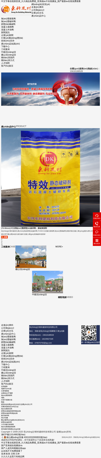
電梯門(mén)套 (6, 389)
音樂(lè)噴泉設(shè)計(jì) (9, 406)
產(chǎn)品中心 (38, 16)
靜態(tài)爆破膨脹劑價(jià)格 (11, 411)
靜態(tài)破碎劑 (6, 422)
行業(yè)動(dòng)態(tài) (12, 38)
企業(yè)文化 (37, 13)
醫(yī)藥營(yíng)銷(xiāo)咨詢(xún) (12, 420)
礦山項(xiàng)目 (8, 55)
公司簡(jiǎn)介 (38, 10)
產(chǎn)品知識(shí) (10, 44)
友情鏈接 (4, 386)
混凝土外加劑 (7, 30)
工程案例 (5, 49)
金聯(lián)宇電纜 (7, 393)
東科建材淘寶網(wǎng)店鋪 (10, 429)
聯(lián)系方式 (7, 60)
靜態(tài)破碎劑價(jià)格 (9, 413)
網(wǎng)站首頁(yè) (40, 4)
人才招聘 (5, 63)
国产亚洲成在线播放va (11, 445)
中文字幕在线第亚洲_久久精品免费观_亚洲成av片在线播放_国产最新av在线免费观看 (41, 1)
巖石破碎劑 (5, 415)
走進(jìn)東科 (37, 7)
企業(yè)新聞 (7, 35)
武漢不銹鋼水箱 (6, 400)
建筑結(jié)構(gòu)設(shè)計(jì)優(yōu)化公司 (16, 404)
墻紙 (2, 398)
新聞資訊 (5, 32)
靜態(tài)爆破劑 (8, 24)
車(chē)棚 (4, 418)
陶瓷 (2, 402)
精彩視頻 (62, 297)
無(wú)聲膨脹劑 (8, 18)
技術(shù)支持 (7, 41)
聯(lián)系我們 (7, 57)
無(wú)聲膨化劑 (6, 409)
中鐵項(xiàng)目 (8, 52)
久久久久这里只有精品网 (12, 456)
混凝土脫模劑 (7, 27)
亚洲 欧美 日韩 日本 (10, 454)
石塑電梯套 (5, 391)
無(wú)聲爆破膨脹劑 (8, 427)
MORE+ (59, 247)
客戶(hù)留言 (7, 66)
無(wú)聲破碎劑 (8, 21)
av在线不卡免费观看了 (11, 451)
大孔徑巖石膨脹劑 (7, 424)
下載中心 (5, 46)
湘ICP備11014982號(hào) (13, 434)
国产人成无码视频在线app (13, 448)
